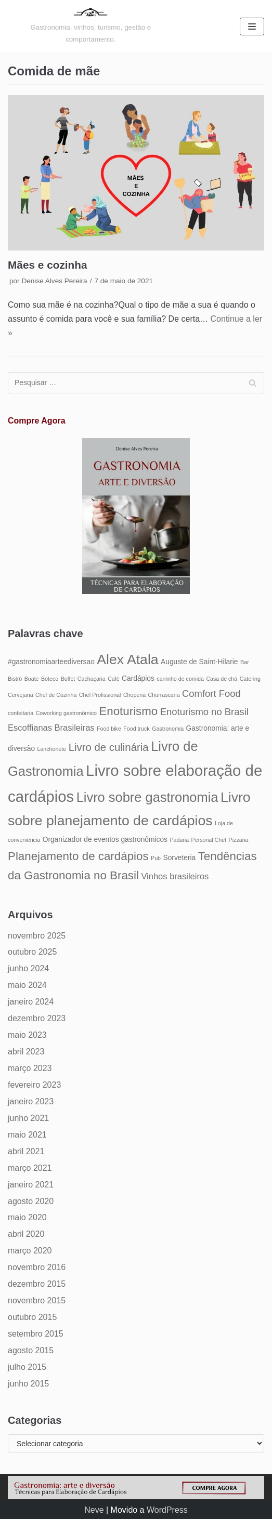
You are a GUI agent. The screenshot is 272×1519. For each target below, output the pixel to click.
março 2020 (30, 1250)
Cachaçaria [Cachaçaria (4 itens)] (91, 679)
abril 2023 (26, 1051)
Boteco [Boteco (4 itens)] (49, 679)
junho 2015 (28, 1383)
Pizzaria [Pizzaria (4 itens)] (239, 840)
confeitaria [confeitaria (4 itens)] (20, 713)
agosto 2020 (31, 1201)
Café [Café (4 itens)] (114, 679)
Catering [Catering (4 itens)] (250, 679)
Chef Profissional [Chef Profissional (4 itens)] (100, 695)
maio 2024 (27, 985)
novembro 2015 (37, 1300)
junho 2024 (28, 968)
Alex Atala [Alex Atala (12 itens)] (127, 659)
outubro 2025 (32, 951)
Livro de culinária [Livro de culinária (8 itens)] (109, 747)
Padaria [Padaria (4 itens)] (179, 840)
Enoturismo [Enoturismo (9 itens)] (128, 711)
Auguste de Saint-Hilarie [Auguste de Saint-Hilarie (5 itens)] (199, 662)
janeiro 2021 (31, 1184)
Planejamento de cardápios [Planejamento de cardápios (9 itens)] (78, 856)
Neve (93, 1509)
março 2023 (30, 1068)
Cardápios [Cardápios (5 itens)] (138, 678)
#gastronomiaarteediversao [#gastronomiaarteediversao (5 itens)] (51, 662)
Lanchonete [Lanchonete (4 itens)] (51, 749)
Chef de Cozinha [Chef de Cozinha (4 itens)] (55, 695)
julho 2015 (27, 1367)
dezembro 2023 (37, 1018)
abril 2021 (26, 1151)
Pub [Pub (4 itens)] (156, 858)
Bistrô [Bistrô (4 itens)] (15, 679)
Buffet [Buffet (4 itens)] (68, 679)
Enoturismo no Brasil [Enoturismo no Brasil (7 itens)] (204, 711)
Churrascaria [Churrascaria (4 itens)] (164, 695)
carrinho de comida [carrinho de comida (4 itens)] (180, 679)
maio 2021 (27, 1134)
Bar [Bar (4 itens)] (244, 662)
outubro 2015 (32, 1317)
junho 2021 (28, 1118)
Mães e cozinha (47, 265)
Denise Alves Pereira (54, 281)
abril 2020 (26, 1234)
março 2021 (30, 1168)
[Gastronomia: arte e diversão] (91, 26)
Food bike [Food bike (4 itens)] (109, 728)
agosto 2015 (31, 1350)
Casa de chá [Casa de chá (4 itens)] (221, 679)
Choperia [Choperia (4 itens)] (134, 695)
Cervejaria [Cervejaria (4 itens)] (20, 695)
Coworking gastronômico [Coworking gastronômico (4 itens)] (66, 713)
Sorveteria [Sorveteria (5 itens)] (179, 858)
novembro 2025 (37, 935)
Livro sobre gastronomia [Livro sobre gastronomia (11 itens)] (147, 797)
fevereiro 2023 (34, 1084)
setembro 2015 (35, 1333)
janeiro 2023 (31, 1101)
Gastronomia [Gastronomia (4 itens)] (168, 728)
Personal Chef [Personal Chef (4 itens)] (209, 840)
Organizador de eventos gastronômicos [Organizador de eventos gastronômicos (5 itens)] (105, 839)
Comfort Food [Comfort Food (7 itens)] (211, 693)
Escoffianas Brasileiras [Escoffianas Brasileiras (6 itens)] (51, 727)
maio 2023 (27, 1035)
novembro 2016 (37, 1267)
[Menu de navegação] (252, 26)
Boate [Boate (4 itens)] (31, 679)
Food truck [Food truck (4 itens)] (136, 728)
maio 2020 (27, 1217)
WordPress (167, 1509)
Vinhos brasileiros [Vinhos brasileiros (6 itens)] (175, 876)
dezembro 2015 (37, 1283)
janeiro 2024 (31, 1001)
